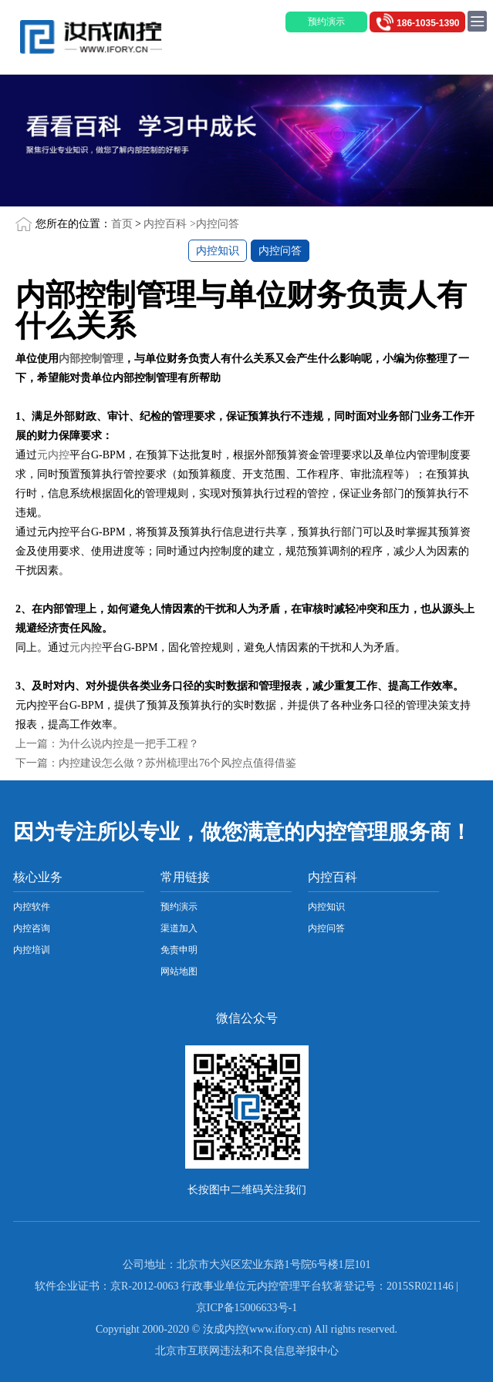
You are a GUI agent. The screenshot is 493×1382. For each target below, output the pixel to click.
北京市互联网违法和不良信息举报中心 (247, 1351)
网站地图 (179, 971)
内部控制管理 (91, 358)
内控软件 (31, 906)
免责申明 (179, 949)
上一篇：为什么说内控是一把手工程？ (107, 744)
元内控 (53, 455)
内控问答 (217, 224)
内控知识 (217, 251)
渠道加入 (179, 928)
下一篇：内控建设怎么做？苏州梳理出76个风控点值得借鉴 (155, 763)
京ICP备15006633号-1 (246, 1307)
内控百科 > (169, 224)
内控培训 (31, 949)
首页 (122, 224)
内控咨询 (31, 928)
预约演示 (179, 906)
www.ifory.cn (278, 1329)
